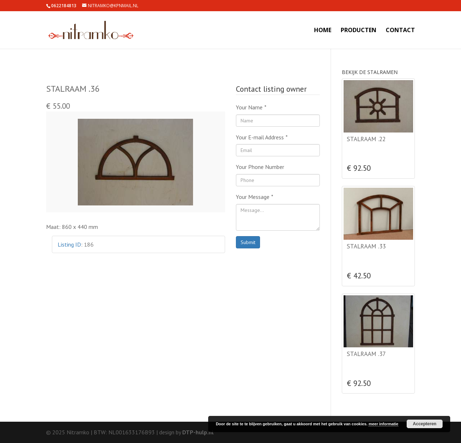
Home (322, 30)
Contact (400, 30)
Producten (358, 30)
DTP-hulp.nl (198, 432)
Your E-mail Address (262, 137)
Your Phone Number (260, 166)
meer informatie (383, 424)
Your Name (251, 107)
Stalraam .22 (366, 139)
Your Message (254, 196)
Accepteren (424, 423)
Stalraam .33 (366, 246)
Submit (248, 242)
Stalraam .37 (366, 354)
